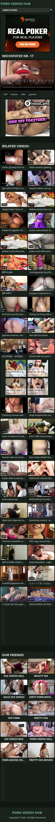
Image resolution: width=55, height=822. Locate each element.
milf (5, 94)
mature (14, 94)
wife (23, 94)
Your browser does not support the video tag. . (27, 75)
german (33, 94)
